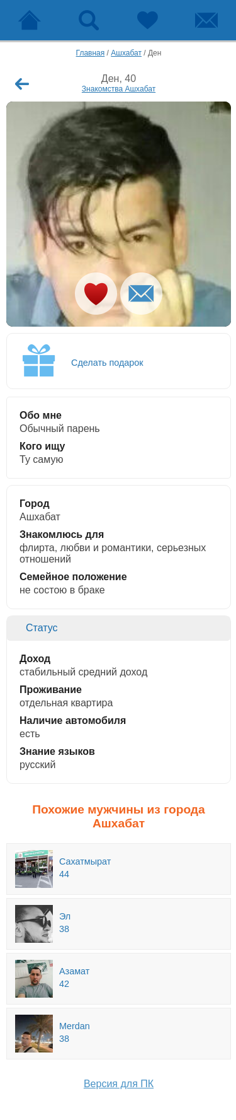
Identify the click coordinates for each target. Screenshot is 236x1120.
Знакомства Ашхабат (118, 89)
